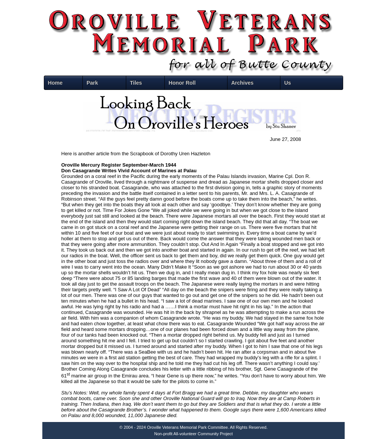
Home (55, 83)
